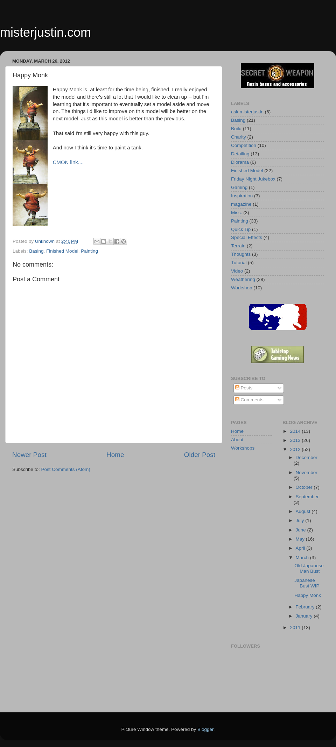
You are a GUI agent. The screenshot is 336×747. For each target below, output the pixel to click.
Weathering (243, 279)
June (301, 530)
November (306, 472)
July (301, 520)
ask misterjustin (247, 111)
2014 (296, 431)
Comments (249, 399)
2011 (296, 627)
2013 (296, 440)
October (305, 487)
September (307, 496)
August (304, 511)
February (306, 606)
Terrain (238, 245)
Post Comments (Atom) (65, 469)
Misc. (236, 212)
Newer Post (29, 454)
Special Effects (246, 237)
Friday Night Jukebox (253, 179)
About (237, 439)
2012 (296, 449)
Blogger (205, 729)
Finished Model (62, 251)
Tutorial (239, 262)
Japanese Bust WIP (306, 583)
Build (236, 128)
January (305, 616)
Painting (89, 251)
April (301, 548)
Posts (244, 387)
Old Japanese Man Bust (308, 568)
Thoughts (241, 254)
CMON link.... (68, 162)
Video (237, 271)
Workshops (242, 448)
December (306, 457)
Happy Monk (307, 595)
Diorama (240, 162)
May (301, 539)
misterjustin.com (45, 32)
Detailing (240, 153)
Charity (238, 137)
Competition (243, 145)
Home (115, 454)
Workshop (241, 287)
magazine (241, 204)
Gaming (239, 187)
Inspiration (242, 195)
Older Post (199, 454)
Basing (36, 251)
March (303, 557)
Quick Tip (241, 229)
